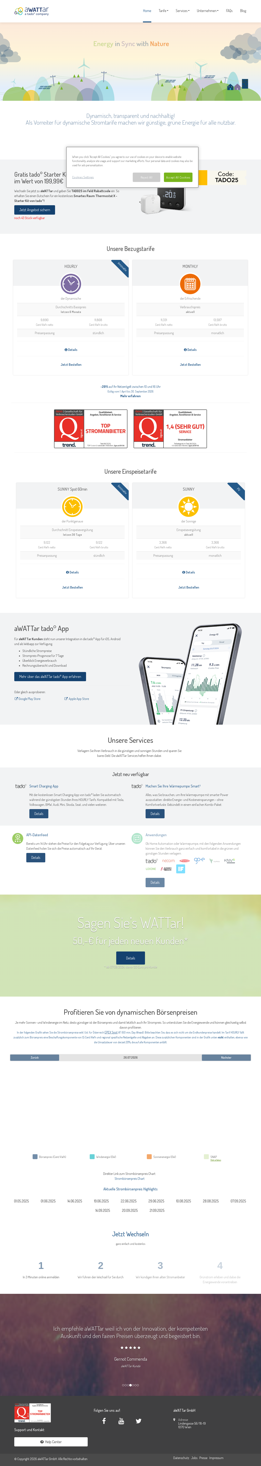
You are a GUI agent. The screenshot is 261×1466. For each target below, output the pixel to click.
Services (183, 10)
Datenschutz (181, 1458)
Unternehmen (208, 10)
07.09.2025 (238, 1201)
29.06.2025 (156, 1201)
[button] (4, 1343)
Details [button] (130, 958)
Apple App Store (76, 699)
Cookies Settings (83, 177)
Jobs (194, 1458)
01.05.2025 (21, 1201)
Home (147, 10)
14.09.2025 (102, 1210)
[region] (132, 167)
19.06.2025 (101, 1201)
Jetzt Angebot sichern (34, 209)
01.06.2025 (48, 1201)
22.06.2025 (129, 1201)
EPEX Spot (111, 1032)
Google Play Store (27, 699)
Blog (243, 10)
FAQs (229, 10)
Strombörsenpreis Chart (130, 1179)
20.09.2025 (130, 1210)
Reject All (147, 177)
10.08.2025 (183, 1201)
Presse (203, 1458)
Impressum (216, 1458)
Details (71, 350)
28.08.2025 (211, 1201)
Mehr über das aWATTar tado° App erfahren (50, 676)
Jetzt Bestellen (71, 365)
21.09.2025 (157, 1210)
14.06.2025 (74, 1201)
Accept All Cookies (178, 177)
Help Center (51, 1441)
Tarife (163, 10)
